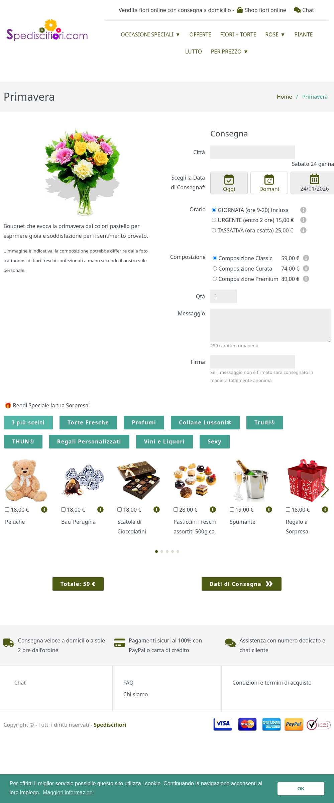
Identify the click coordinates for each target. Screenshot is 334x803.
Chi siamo (135, 694)
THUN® (23, 441)
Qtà (200, 296)
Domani (269, 183)
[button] (156, 551)
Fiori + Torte (238, 34)
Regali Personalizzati (89, 441)
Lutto (193, 51)
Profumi (144, 422)
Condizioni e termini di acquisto (272, 682)
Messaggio (191, 313)
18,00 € (17, 509)
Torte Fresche (88, 422)
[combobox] (252, 152)
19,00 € (241, 509)
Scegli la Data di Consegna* (188, 182)
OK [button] (301, 788)
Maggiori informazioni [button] (68, 792)
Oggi (229, 183)
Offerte (200, 34)
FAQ (128, 682)
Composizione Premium (246, 279)
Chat (304, 10)
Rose (272, 34)
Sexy (215, 441)
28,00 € (185, 509)
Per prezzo (226, 51)
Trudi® (264, 422)
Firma (198, 362)
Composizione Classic (242, 258)
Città (199, 152)
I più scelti (28, 422)
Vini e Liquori (164, 441)
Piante (303, 34)
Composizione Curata (242, 268)
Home (284, 96)
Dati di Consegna (235, 584)
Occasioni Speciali (147, 34)
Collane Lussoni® (205, 422)
